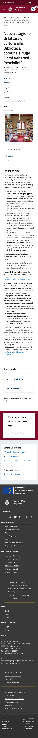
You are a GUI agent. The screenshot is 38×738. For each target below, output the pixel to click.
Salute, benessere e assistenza (18, 595)
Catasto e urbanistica (12, 569)
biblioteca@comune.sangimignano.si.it (17, 279)
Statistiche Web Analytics (28, 727)
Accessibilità (6, 721)
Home (4, 17)
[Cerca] (34, 9)
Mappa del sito (7, 728)
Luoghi (7, 626)
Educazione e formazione (16, 582)
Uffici (6, 533)
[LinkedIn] (26, 517)
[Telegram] (31, 517)
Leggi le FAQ (9, 679)
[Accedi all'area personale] (30, 2)
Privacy (4, 723)
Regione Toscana (8, 2)
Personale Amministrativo (14, 542)
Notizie (19, 17)
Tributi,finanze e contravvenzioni (19, 588)
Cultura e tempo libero (12, 559)
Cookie (4, 726)
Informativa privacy (11, 702)
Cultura (26, 17)
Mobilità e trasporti (11, 572)
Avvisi (7, 617)
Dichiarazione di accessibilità (14, 708)
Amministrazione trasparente (15, 692)
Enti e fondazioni (10, 536)
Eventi (7, 630)
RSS (3, 719)
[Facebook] (5, 517)
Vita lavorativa (10, 562)
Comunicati (8, 614)
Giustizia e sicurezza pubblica (18, 585)
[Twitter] (10, 517)
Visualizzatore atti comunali (14, 699)
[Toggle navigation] (4, 9)
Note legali (8, 705)
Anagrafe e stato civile (12, 556)
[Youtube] (15, 517)
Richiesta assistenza (12, 682)
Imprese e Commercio (12, 565)
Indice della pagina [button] (13, 149)
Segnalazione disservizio (13, 676)
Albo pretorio (9, 695)
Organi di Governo (11, 526)
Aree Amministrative (12, 529)
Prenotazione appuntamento (14, 672)
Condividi (8, 78)
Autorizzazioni (13, 598)
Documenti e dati (10, 546)
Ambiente (11, 592)
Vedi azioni (8, 83)
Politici (7, 539)
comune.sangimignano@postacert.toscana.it (17, 660)
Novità (11, 17)
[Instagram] (21, 517)
